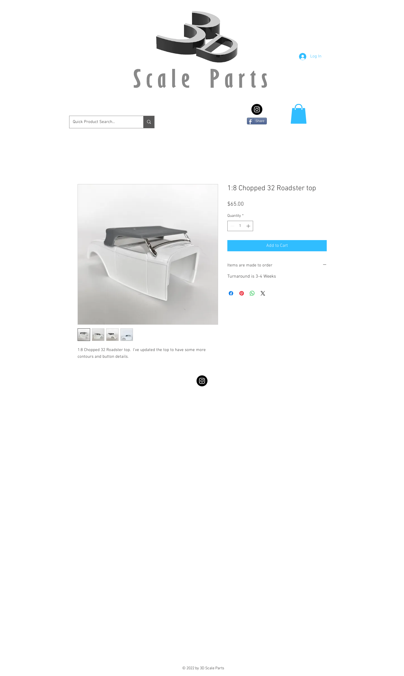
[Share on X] (263, 293)
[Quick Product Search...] (102, 122)
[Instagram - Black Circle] (256, 109)
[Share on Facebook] (231, 293)
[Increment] (248, 226)
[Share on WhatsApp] (252, 293)
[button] (298, 114)
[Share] (257, 121)
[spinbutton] (240, 226)
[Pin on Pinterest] (241, 293)
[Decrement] (231, 226)
